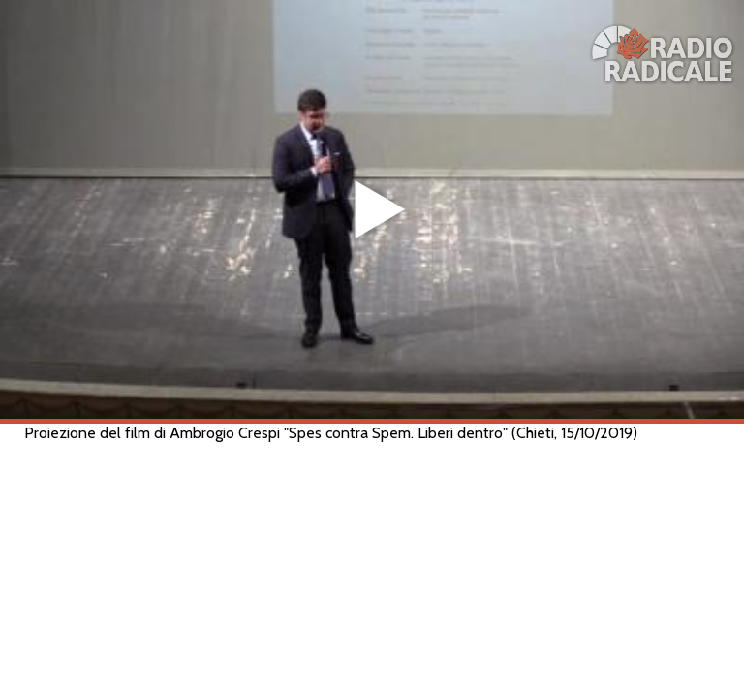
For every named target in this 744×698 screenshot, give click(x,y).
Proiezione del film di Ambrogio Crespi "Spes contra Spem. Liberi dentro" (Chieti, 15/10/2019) (330, 433)
